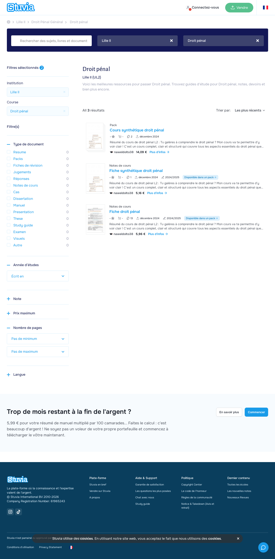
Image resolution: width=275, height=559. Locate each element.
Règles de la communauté (196, 497)
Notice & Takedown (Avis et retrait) (197, 505)
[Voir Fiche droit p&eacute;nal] (175, 219)
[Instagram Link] (10, 511)
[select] (250, 110)
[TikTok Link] (18, 511)
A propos (94, 497)
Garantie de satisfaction (149, 484)
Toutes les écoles (237, 484)
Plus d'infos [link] (160, 152)
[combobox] (137, 40)
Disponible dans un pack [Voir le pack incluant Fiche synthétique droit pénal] (200, 177)
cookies (86, 538)
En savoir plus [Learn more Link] (229, 412)
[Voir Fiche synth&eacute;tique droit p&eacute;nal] (175, 178)
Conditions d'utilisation (20, 547)
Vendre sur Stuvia (99, 491)
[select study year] (38, 276)
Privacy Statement (50, 547)
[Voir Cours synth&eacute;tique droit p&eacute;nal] (175, 138)
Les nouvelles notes (239, 491)
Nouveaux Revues (238, 497)
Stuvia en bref (97, 484)
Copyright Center (191, 484)
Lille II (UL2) (91, 77)
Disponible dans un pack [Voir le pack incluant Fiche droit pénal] (202, 218)
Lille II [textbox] (137, 41)
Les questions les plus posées (153, 491)
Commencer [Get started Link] (256, 412)
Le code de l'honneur (193, 491)
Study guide (142, 504)
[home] (21, 7)
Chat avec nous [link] (144, 497)
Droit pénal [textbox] (223, 41)
